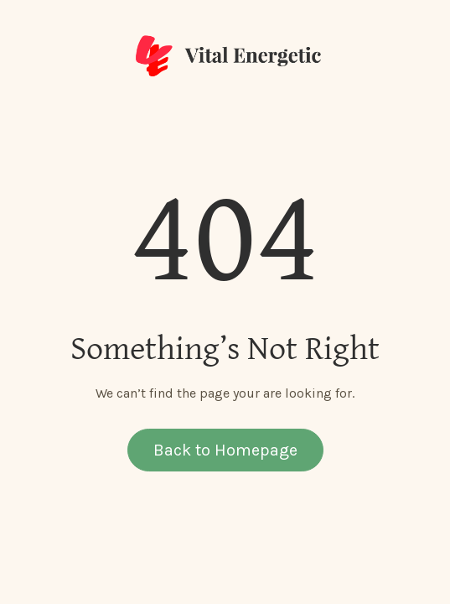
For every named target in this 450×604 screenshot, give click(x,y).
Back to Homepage (225, 450)
